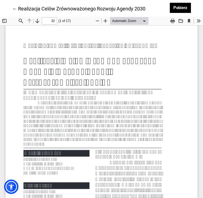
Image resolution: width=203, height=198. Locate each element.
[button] (11, 187)
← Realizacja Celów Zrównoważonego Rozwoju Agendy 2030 (78, 8)
